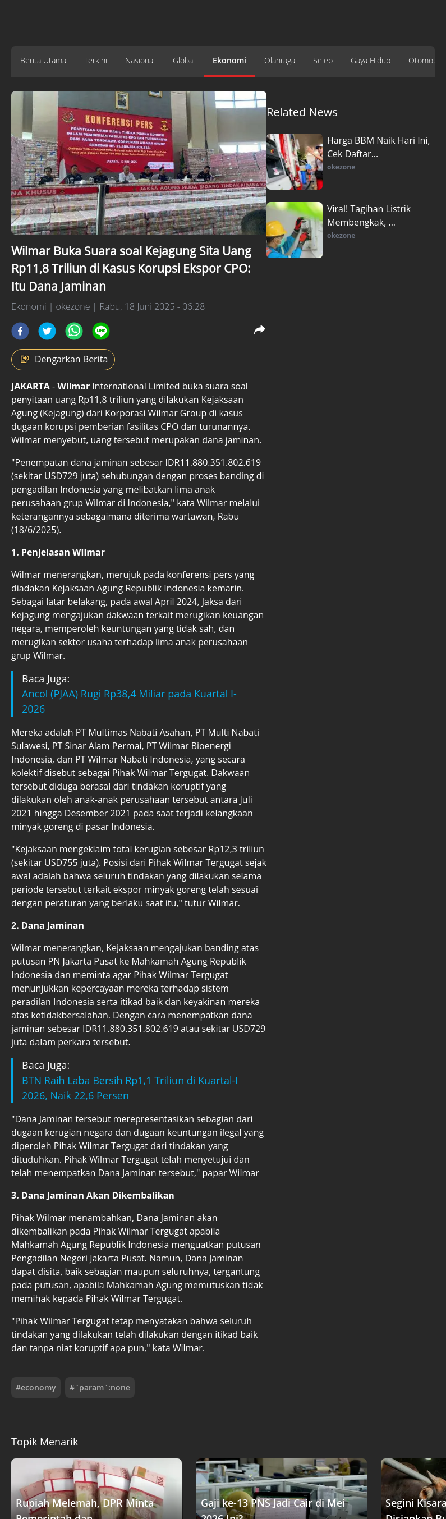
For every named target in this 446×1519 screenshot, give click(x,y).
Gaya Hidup (370, 60)
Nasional (140, 60)
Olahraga (279, 60)
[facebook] (20, 331)
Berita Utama (43, 60)
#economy (36, 1387)
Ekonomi (229, 60)
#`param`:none (100, 1387)
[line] (101, 331)
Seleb (323, 60)
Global (184, 60)
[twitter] (47, 331)
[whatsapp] (74, 331)
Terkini (95, 60)
